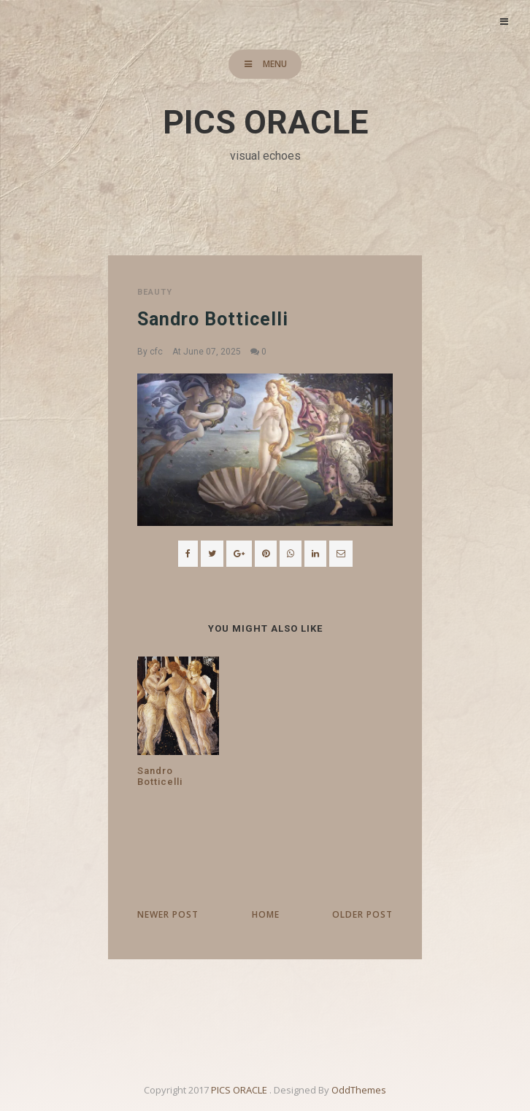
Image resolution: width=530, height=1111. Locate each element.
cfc (156, 352)
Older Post (362, 914)
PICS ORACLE (265, 122)
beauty (154, 292)
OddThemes (358, 1089)
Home (266, 914)
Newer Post (168, 914)
